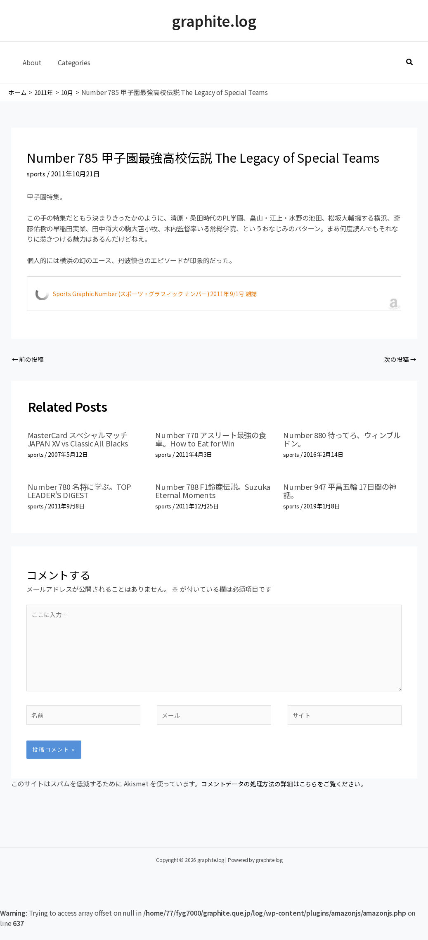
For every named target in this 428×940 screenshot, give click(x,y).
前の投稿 (29, 360)
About (30, 62)
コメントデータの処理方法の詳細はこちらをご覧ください (286, 795)
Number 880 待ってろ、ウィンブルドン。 (340, 440)
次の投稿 (399, 360)
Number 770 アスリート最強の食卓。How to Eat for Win (212, 440)
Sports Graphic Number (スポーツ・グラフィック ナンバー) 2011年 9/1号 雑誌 (155, 294)
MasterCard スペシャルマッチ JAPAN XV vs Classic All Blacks (84, 440)
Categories (69, 62)
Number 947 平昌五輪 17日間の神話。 (341, 492)
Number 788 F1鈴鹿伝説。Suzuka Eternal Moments (204, 492)
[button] (410, 62)
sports (36, 173)
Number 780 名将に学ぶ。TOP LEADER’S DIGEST (85, 492)
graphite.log (214, 20)
